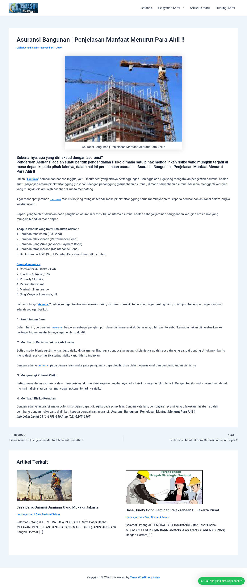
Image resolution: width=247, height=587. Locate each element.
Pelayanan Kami (171, 8)
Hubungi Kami (225, 8)
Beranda (146, 8)
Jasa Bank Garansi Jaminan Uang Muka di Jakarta (59, 507)
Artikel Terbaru (200, 8)
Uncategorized (25, 514)
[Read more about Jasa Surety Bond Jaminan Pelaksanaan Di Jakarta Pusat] (164, 487)
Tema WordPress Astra (144, 577)
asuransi (55, 199)
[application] (182, 8)
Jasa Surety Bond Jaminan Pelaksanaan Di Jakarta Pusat (175, 510)
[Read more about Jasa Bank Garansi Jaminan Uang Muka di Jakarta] (44, 486)
